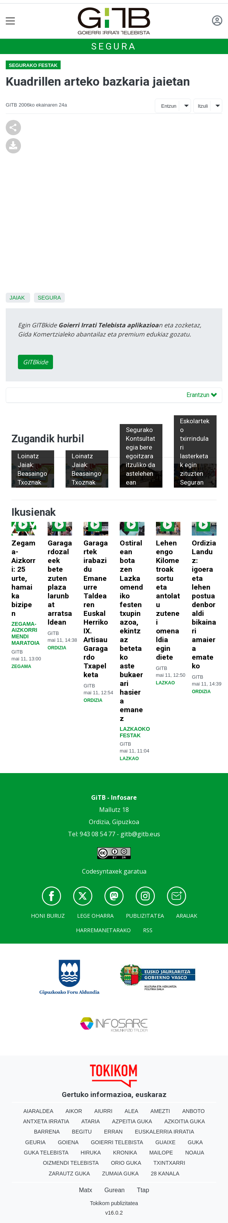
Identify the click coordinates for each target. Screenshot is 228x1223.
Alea (131, 1111)
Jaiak (17, 298)
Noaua (194, 1153)
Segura (114, 46)
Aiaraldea (38, 1111)
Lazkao (129, 758)
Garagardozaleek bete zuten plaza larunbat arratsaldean (60, 582)
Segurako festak (33, 65)
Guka (195, 1142)
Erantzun (201, 395)
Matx (85, 1190)
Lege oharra (95, 915)
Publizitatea (145, 915)
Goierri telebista (117, 1142)
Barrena (47, 1132)
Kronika (125, 1153)
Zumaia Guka (120, 1173)
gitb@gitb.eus (140, 834)
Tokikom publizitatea (114, 1203)
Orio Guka (126, 1163)
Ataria (90, 1121)
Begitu (82, 1132)
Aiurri (103, 1111)
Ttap (143, 1190)
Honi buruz (48, 915)
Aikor (74, 1111)
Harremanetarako (103, 930)
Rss (148, 930)
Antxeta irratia (46, 1121)
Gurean (114, 1190)
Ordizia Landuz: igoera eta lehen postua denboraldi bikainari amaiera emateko (204, 604)
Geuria (35, 1142)
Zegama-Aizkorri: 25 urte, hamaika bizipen (23, 578)
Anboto (193, 1111)
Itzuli (203, 106)
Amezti (160, 1111)
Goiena (68, 1142)
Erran (113, 1132)
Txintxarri (169, 1163)
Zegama (21, 666)
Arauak (186, 915)
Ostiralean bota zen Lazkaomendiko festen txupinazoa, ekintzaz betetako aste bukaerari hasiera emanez (131, 631)
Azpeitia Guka (132, 1121)
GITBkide (35, 362)
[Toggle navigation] (10, 21)
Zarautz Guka (69, 1173)
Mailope (161, 1153)
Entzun (169, 106)
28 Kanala (165, 1173)
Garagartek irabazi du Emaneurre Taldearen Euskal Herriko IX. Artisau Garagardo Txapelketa (95, 609)
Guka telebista (46, 1153)
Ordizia (57, 648)
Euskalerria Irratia (164, 1132)
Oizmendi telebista (71, 1163)
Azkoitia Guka (184, 1121)
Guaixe (165, 1142)
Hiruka (91, 1153)
